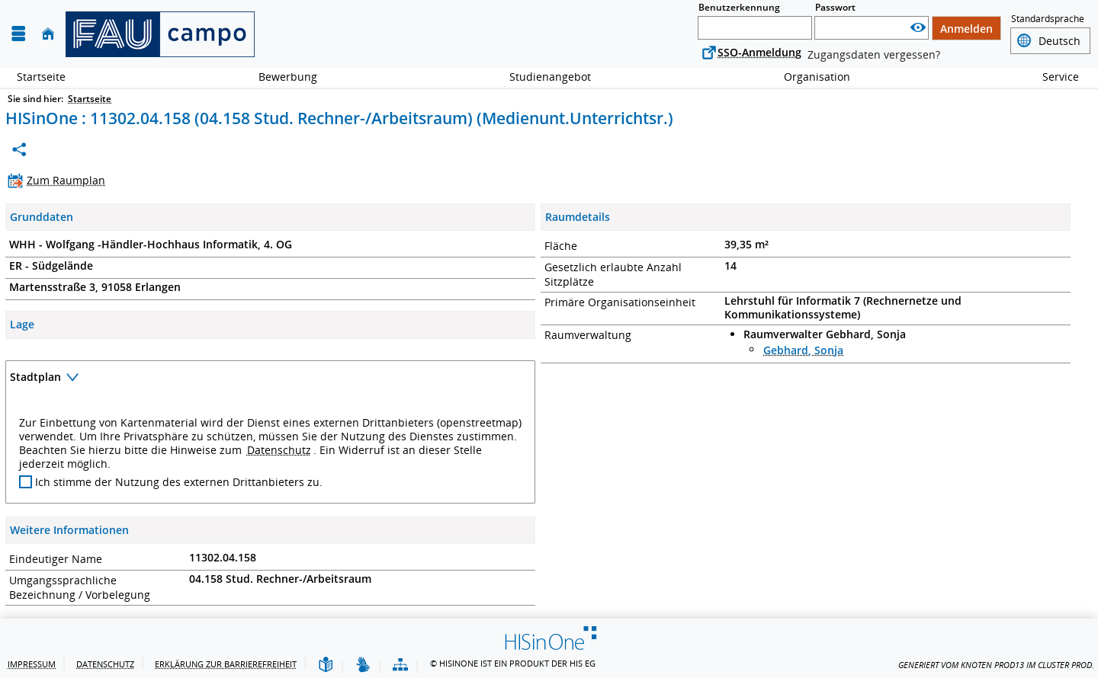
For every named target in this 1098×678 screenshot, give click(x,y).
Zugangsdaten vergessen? (873, 54)
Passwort (835, 7)
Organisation (808, 76)
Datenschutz (279, 450)
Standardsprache (1047, 19)
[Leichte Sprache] (326, 665)
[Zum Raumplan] (60, 180)
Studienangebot (542, 76)
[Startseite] (48, 34)
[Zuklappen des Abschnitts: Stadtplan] (270, 379)
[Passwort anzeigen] (918, 28)
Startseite (41, 76)
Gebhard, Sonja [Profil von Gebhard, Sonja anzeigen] (803, 350)
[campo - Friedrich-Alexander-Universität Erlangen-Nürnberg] (160, 34)
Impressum (32, 664)
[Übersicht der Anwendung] (400, 665)
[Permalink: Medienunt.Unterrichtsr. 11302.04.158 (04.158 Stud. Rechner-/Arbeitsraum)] (19, 149)
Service (1052, 76)
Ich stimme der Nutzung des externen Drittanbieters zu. (179, 482)
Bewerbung (279, 76)
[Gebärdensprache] (363, 665)
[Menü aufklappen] (18, 34)
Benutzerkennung (739, 7)
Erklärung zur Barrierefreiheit (226, 664)
